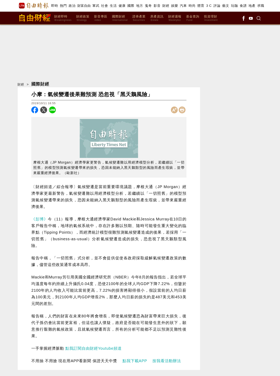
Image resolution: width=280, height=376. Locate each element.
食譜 (243, 6)
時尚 (192, 6)
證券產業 (139, 18)
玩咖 (234, 6)
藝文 (225, 6)
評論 (217, 6)
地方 (139, 6)
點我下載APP (134, 361)
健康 (122, 6)
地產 (251, 6)
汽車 (183, 6)
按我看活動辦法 (166, 361)
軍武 (95, 6)
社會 (104, 6)
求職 (260, 6)
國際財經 (120, 18)
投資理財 (211, 18)
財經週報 (174, 18)
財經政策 (82, 18)
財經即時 (63, 18)
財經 (165, 6)
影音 (157, 6)
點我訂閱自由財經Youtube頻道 (93, 348)
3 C (209, 6)
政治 (72, 6)
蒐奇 (148, 6)
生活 (113, 6)
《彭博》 (39, 219)
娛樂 (174, 6)
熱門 (63, 6)
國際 (130, 6)
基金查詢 (192, 18)
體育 (200, 6)
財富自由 (83, 6)
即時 (54, 6)
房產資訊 (157, 18)
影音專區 (100, 18)
